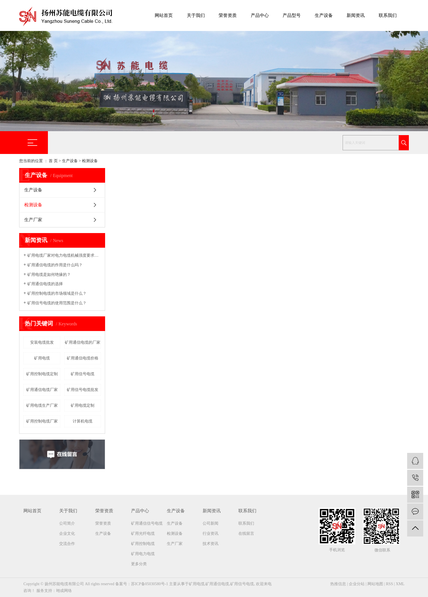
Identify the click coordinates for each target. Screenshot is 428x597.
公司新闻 (210, 523)
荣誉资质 (228, 15)
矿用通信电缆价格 (82, 358)
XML (400, 584)
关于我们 (196, 15)
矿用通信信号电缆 (147, 523)
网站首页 (164, 15)
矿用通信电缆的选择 (45, 284)
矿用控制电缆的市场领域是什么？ (57, 293)
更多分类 (139, 564)
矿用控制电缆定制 (42, 374)
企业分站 (357, 584)
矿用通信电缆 (217, 584)
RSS (389, 584)
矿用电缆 (42, 358)
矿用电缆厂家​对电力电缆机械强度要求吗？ (64, 255)
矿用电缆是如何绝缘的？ (49, 274)
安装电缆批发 (42, 342)
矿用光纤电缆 (143, 533)
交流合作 (67, 544)
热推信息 (338, 584)
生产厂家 (33, 219)
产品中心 (260, 15)
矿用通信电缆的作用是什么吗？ (55, 265)
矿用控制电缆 (143, 544)
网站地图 (375, 584)
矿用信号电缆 (82, 374)
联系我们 (388, 15)
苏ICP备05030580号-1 (149, 584)
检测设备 (90, 161)
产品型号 (292, 15)
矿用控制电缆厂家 (42, 421)
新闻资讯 (356, 15)
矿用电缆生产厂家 (42, 405)
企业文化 (67, 533)
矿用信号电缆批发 (82, 390)
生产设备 (324, 15)
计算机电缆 (82, 421)
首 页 (53, 161)
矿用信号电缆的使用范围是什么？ (57, 303)
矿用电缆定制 (82, 405)
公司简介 (67, 523)
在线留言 (246, 533)
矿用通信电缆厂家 (42, 390)
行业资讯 (210, 533)
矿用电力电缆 (143, 554)
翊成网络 (64, 591)
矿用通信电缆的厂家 (82, 342)
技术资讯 (210, 544)
